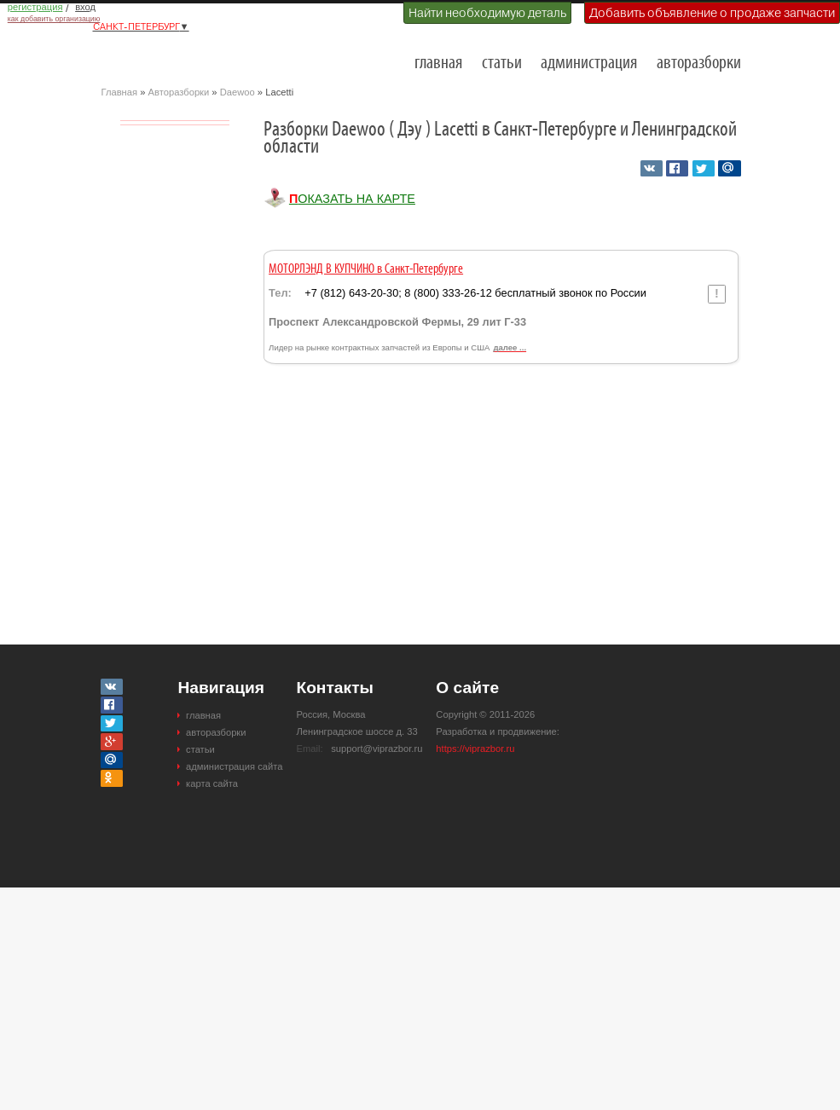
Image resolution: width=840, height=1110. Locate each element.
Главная (119, 92)
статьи (502, 63)
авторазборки (699, 63)
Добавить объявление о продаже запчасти (712, 12)
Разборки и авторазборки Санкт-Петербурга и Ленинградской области (187, 56)
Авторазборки (179, 92)
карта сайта (212, 783)
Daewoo (237, 92)
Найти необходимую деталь (487, 12)
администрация (589, 63)
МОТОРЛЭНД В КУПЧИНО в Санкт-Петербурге (366, 269)
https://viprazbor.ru (475, 748)
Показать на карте (352, 198)
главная (438, 63)
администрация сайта (234, 766)
